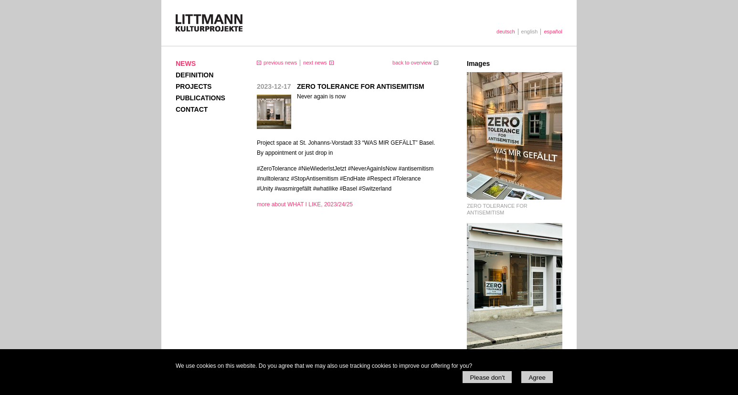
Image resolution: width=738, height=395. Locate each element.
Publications (200, 98)
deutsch (505, 31)
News (186, 63)
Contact (192, 109)
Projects (193, 86)
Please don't (487, 377)
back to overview (412, 62)
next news (315, 62)
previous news (280, 62)
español (553, 31)
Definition (194, 75)
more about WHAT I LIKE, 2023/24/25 (305, 204)
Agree (537, 377)
